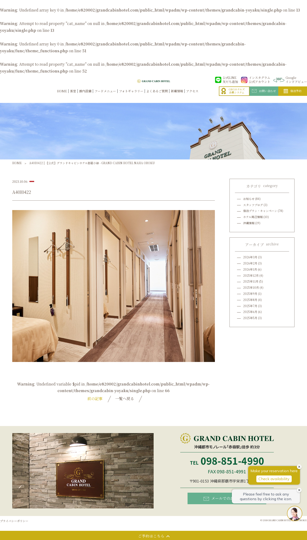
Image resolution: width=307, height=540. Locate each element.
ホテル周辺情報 (253, 217)
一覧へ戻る (124, 398)
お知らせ (248, 199)
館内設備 (85, 96)
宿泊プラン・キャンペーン (260, 211)
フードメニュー (105, 96)
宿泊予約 (293, 96)
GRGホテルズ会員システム (233, 96)
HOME (62, 96)
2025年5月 (250, 318)
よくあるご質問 (157, 96)
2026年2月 (250, 263)
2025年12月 (251, 275)
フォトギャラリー (131, 96)
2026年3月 (250, 257)
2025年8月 (250, 300)
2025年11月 (250, 281)
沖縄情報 (248, 223)
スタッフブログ (253, 205)
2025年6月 (250, 312)
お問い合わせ (264, 96)
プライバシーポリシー (14, 521)
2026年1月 (250, 269)
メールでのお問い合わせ (228, 498)
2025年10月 (251, 287)
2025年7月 (250, 306)
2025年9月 (250, 294)
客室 (73, 96)
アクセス (192, 96)
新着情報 (177, 96)
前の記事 (94, 398)
